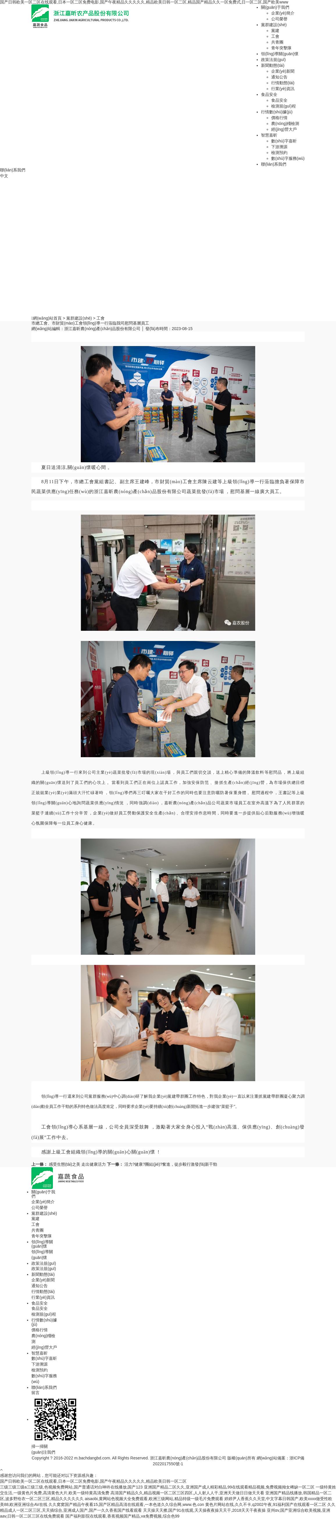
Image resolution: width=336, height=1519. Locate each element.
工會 (275, 36)
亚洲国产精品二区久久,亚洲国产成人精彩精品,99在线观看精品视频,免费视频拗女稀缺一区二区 (229, 1487)
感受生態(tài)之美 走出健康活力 (69, 1164)
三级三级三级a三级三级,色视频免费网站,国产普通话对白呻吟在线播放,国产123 (71, 1487)
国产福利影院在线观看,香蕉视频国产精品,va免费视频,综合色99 (122, 1516)
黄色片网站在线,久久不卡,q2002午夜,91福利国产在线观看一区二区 (265, 1504)
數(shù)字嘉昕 (284, 141)
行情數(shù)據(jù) (276, 112)
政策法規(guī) (273, 59)
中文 (4, 175)
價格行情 (279, 117)
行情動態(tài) (282, 82)
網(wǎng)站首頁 (47, 318)
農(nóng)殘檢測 (285, 123)
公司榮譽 (279, 19)
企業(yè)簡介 (282, 13)
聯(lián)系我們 (273, 164)
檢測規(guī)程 (283, 106)
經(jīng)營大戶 (284, 129)
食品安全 (269, 94)
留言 (35, 1392)
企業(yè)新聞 (282, 71)
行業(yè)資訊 (282, 88)
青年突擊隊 (281, 48)
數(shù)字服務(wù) (288, 158)
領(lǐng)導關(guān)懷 (279, 53)
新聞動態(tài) (272, 65)
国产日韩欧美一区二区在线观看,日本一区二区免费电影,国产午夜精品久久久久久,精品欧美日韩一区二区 (93, 1481)
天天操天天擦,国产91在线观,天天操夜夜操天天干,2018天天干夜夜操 (204, 1510)
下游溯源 (279, 146)
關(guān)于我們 (275, 7)
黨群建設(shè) (274, 24)
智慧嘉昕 (269, 135)
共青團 (277, 42)
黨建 (275, 30)
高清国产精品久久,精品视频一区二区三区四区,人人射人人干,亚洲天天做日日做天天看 (187, 1493)
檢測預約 (279, 152)
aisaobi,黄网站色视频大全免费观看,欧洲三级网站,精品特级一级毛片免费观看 (154, 1498)
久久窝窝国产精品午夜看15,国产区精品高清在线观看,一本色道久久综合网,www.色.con (126, 1504)
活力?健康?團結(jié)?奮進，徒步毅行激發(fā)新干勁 (162, 1164)
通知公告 (279, 77)
